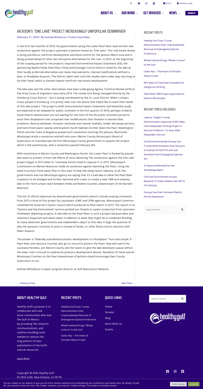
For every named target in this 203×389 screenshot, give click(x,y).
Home (108, 307)
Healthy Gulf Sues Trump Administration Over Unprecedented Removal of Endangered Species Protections (77, 315)
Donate (109, 312)
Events (109, 330)
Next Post (127, 283)
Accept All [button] (194, 384)
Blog (108, 318)
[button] (141, 3)
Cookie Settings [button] (178, 384)
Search (180, 207)
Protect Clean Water (83, 37)
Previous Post (27, 283)
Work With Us (113, 324)
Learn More (24, 358)
